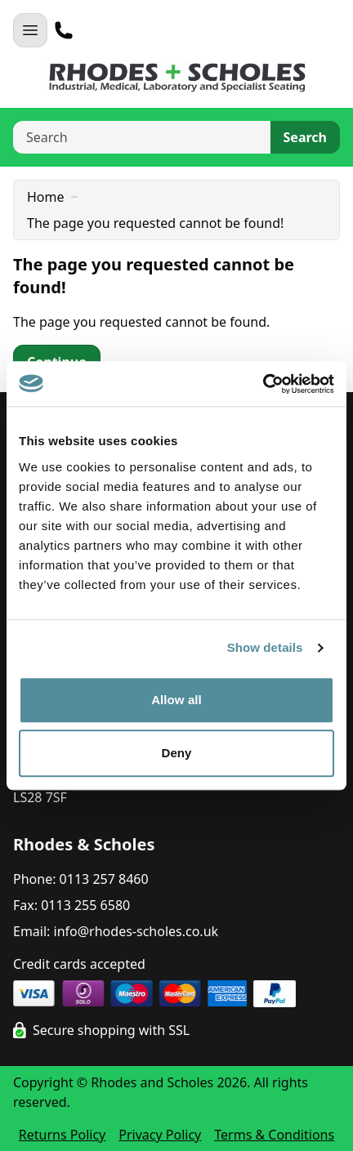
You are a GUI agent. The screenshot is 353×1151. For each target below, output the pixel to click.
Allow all (176, 700)
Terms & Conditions (274, 1135)
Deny (176, 753)
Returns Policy (62, 1135)
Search (305, 137)
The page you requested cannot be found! (155, 223)
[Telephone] (64, 30)
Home (46, 197)
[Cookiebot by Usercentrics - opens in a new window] (262, 384)
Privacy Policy (159, 1135)
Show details (265, 647)
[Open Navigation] (30, 30)
